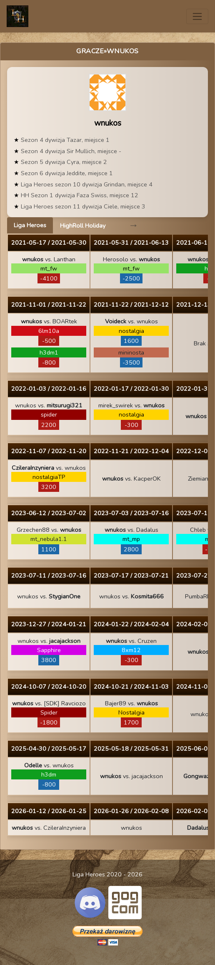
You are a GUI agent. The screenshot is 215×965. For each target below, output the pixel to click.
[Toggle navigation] (197, 16)
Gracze (90, 51)
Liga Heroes (30, 225)
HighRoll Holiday (82, 225)
